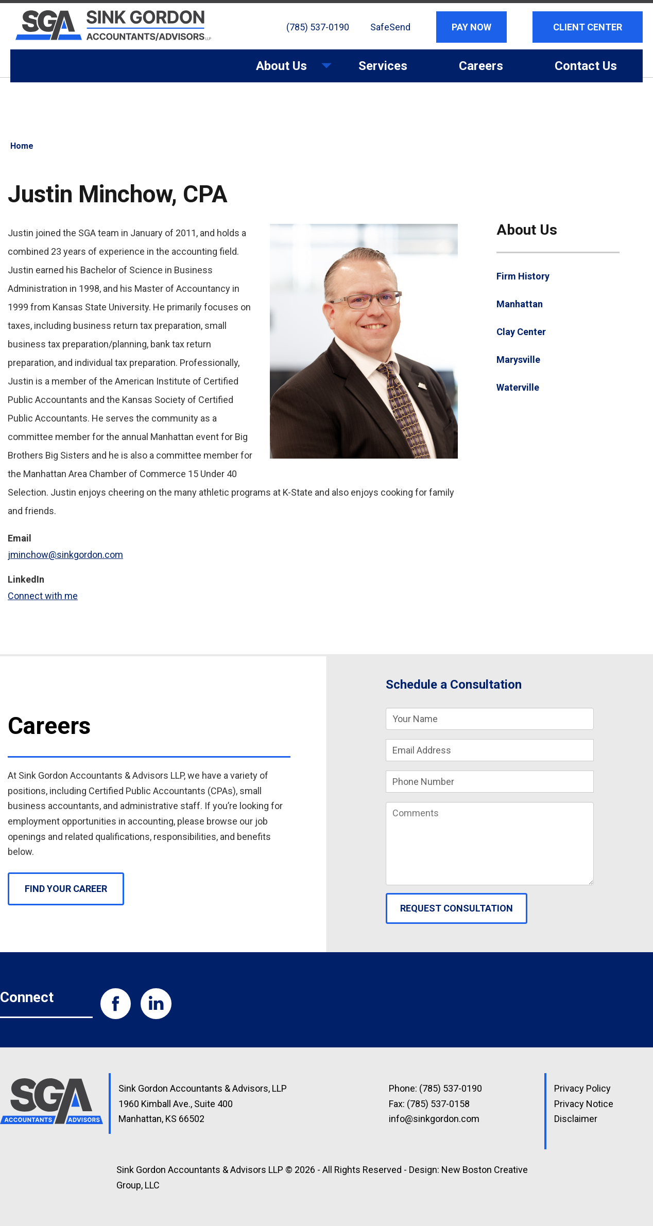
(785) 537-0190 (317, 27)
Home (21, 146)
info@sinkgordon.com (434, 1118)
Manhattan (519, 304)
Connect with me (43, 595)
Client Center (587, 27)
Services (382, 66)
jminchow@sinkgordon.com (65, 554)
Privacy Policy (582, 1088)
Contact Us (586, 66)
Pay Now (471, 27)
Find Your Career (66, 888)
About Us (281, 70)
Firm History (522, 276)
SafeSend (390, 27)
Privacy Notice (583, 1103)
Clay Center (521, 331)
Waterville (517, 387)
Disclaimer (575, 1118)
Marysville (518, 359)
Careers (481, 66)
